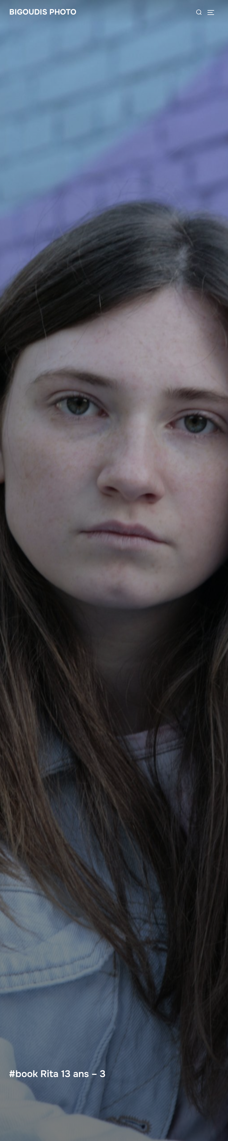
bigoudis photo (42, 12)
